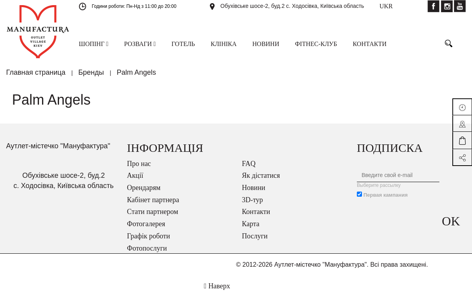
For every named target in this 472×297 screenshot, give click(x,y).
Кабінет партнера (153, 200)
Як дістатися (261, 175)
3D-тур (252, 200)
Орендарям (143, 188)
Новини (253, 188)
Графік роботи (148, 236)
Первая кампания (386, 195)
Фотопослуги (147, 248)
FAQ (249, 164)
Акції (135, 175)
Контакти (256, 212)
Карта (251, 224)
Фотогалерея (146, 224)
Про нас (139, 164)
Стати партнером (152, 212)
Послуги (255, 236)
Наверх (217, 286)
